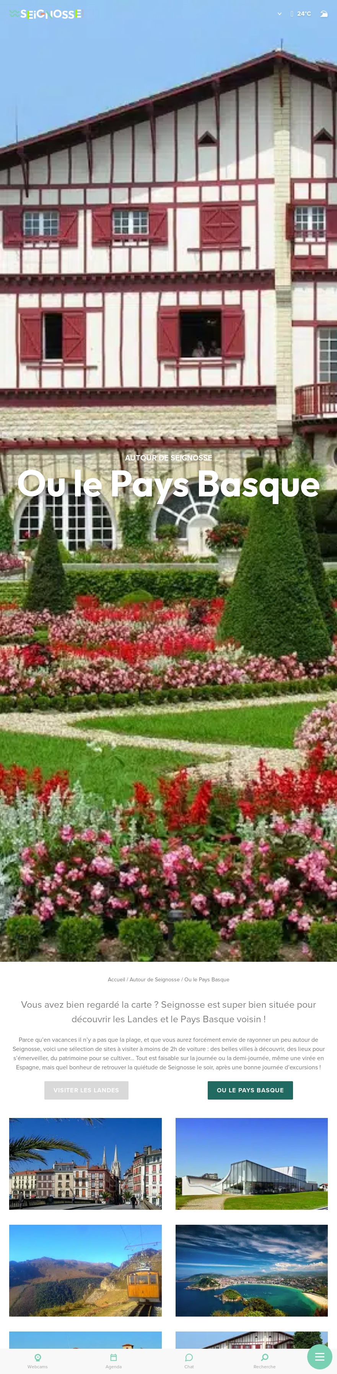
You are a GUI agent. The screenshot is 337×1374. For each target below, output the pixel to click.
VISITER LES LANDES (86, 1090)
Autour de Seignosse (155, 980)
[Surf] (324, 14)
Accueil (116, 980)
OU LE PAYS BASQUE (250, 1090)
